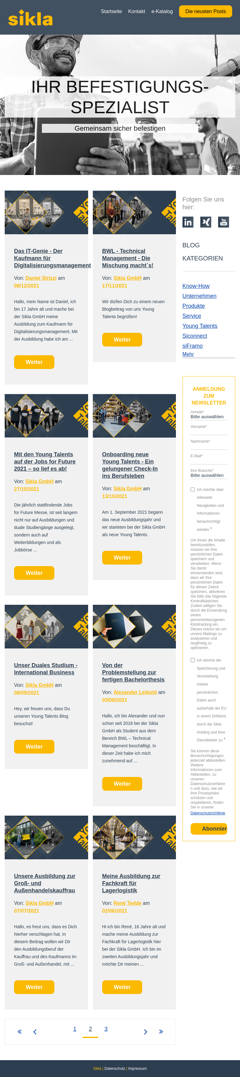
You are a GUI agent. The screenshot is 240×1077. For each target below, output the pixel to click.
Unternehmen (199, 296)
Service (191, 316)
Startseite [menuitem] (111, 11)
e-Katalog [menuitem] (162, 11)
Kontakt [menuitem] (136, 11)
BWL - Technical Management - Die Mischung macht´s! (127, 258)
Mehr (188, 354)
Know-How (196, 286)
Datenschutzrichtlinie (208, 813)
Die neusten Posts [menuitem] (205, 11)
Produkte (193, 306)
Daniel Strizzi (41, 278)
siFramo (192, 346)
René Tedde (127, 903)
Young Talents (200, 326)
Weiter (34, 362)
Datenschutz (114, 1068)
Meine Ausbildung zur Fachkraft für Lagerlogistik (131, 883)
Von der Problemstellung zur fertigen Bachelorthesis (133, 672)
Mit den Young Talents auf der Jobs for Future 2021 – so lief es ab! (45, 461)
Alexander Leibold (135, 692)
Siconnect (194, 336)
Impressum (137, 1068)
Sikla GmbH (127, 278)
